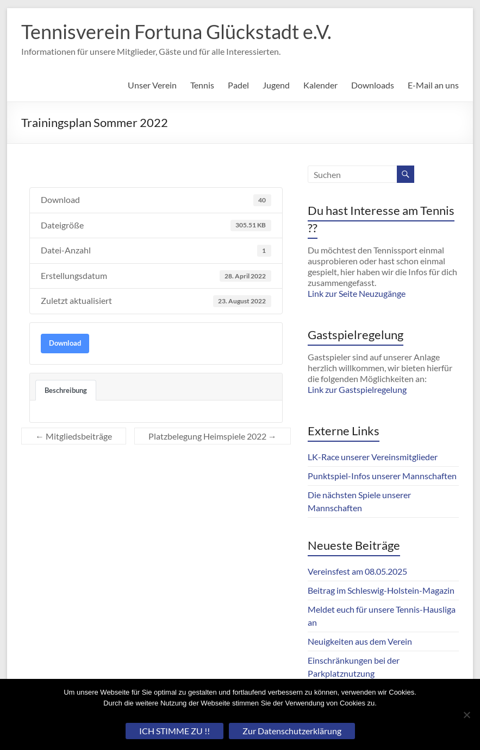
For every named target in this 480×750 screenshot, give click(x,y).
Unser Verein (152, 85)
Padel (238, 85)
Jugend (276, 85)
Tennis (202, 85)
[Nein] (466, 714)
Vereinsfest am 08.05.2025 (357, 571)
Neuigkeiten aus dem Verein (360, 641)
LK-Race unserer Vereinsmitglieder (373, 457)
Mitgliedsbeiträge (73, 436)
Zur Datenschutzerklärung (291, 731)
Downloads (372, 85)
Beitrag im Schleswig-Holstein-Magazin (381, 590)
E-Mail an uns (433, 85)
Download (65, 343)
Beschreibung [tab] (66, 390)
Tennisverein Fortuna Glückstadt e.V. (176, 31)
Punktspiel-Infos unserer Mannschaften (382, 476)
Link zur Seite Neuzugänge (357, 293)
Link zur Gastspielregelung (357, 389)
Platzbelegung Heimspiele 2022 (212, 436)
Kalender (320, 85)
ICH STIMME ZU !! (174, 731)
